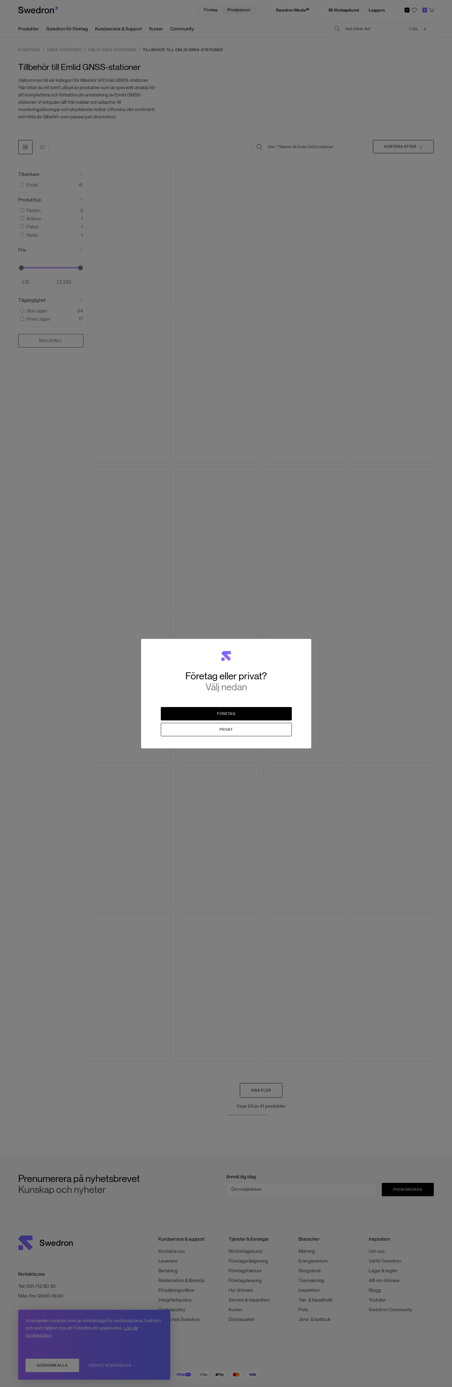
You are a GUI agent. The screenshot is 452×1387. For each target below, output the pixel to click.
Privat (226, 729)
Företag (226, 713)
